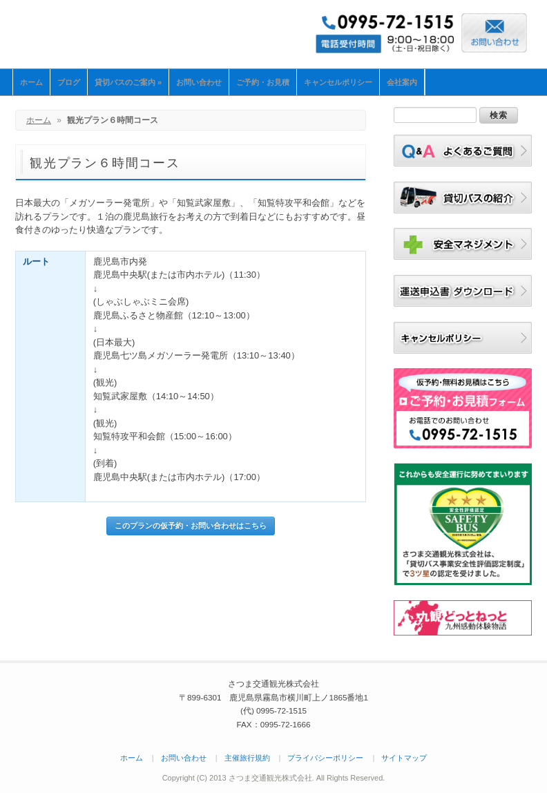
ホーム (31, 82)
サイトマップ (404, 758)
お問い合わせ (199, 82)
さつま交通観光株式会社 (129, 33)
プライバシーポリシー (325, 758)
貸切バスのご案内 (128, 82)
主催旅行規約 (247, 758)
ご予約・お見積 (262, 82)
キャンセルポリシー (338, 82)
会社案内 (402, 82)
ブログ (68, 82)
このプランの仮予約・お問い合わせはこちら (191, 526)
